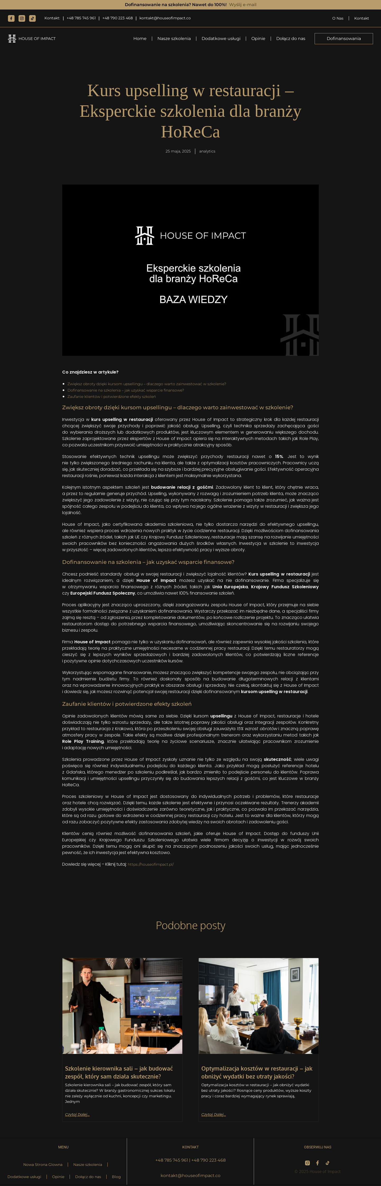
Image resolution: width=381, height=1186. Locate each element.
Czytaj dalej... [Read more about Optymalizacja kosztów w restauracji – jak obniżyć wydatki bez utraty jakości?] (215, 1115)
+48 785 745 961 (81, 18)
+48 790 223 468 (117, 18)
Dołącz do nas (290, 38)
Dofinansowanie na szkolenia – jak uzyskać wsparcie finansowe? (134, 390)
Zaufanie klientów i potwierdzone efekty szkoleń (117, 397)
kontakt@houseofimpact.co (165, 18)
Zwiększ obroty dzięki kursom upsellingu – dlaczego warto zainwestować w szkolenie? (157, 384)
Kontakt (361, 18)
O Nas (337, 18)
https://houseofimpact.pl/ (154, 865)
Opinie (258, 38)
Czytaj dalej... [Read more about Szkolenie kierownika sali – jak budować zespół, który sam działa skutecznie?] (78, 1115)
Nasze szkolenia (174, 38)
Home (140, 38)
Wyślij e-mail (242, 4)
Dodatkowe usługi (221, 38)
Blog (116, 1177)
